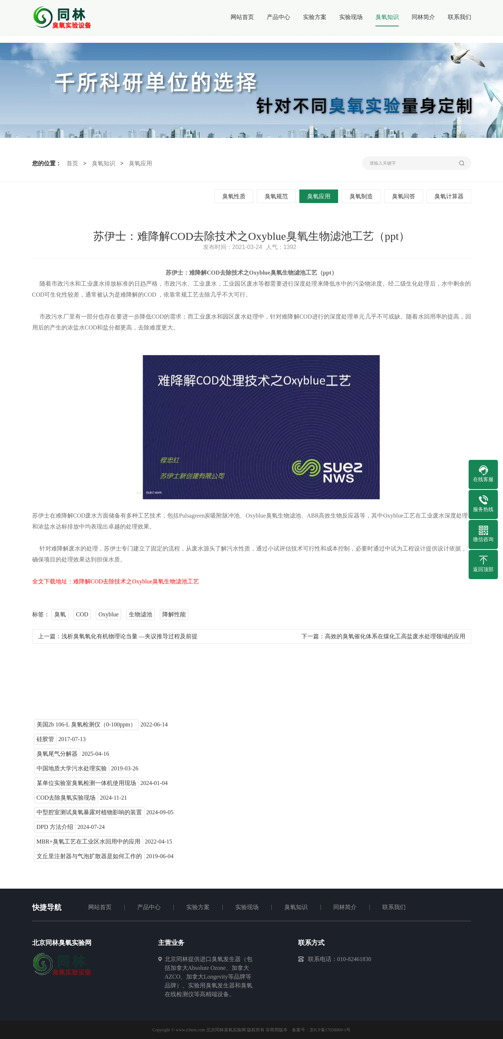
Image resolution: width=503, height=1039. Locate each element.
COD (82, 616)
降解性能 (174, 616)
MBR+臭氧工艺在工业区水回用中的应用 (89, 843)
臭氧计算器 (449, 196)
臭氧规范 (277, 196)
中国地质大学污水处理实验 (72, 770)
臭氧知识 (102, 163)
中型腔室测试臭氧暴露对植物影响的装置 (89, 814)
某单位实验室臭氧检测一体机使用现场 (86, 785)
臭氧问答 (404, 196)
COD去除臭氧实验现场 (66, 799)
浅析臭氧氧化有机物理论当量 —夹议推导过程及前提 (129, 638)
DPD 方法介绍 (55, 829)
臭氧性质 (234, 196)
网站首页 (100, 907)
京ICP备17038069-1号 (330, 1029)
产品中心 (149, 907)
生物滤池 (140, 616)
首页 (71, 163)
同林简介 (345, 907)
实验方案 (198, 907)
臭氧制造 (362, 196)
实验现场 (247, 907)
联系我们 (394, 907)
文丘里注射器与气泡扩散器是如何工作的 (89, 858)
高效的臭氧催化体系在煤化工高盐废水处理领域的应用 (395, 638)
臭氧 (60, 616)
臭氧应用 (139, 163)
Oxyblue (108, 616)
